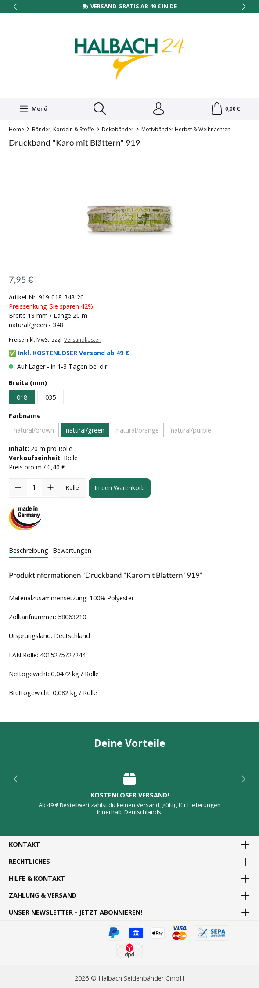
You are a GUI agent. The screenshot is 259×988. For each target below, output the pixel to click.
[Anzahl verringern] (18, 488)
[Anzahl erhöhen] (50, 488)
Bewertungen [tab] (72, 551)
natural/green (85, 431)
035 (50, 397)
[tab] (28, 551)
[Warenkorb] (225, 109)
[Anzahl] (34, 488)
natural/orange (137, 431)
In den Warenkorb (119, 488)
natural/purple (191, 431)
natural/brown (34, 431)
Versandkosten (82, 340)
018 (22, 397)
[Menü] (32, 109)
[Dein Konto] (158, 109)
